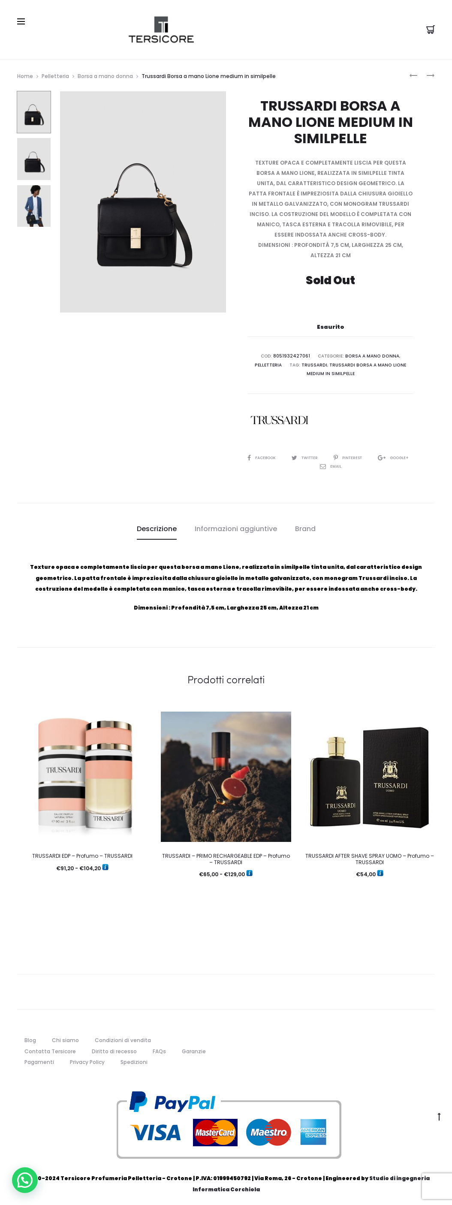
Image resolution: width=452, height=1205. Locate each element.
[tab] (156, 526)
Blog (30, 1037)
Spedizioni (134, 1059)
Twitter (316, 455)
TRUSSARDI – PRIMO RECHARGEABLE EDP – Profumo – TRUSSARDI (226, 856)
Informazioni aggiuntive (236, 526)
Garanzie (194, 1048)
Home (25, 74)
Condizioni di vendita (123, 1037)
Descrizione (157, 526)
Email (349, 463)
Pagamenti (39, 1059)
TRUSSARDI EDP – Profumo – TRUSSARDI (82, 853)
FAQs (159, 1048)
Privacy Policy (87, 1059)
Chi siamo (65, 1037)
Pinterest (363, 455)
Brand (305, 526)
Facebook (270, 455)
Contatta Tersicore (50, 1048)
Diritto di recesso (114, 1048)
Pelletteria (55, 74)
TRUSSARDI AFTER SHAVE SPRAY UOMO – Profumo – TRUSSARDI (369, 856)
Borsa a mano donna (105, 74)
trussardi (315, 363)
